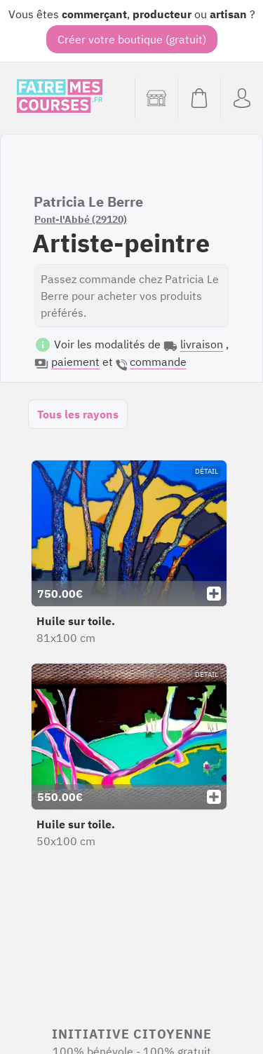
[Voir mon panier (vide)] (198, 98)
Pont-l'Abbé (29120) (80, 219)
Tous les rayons (78, 414)
